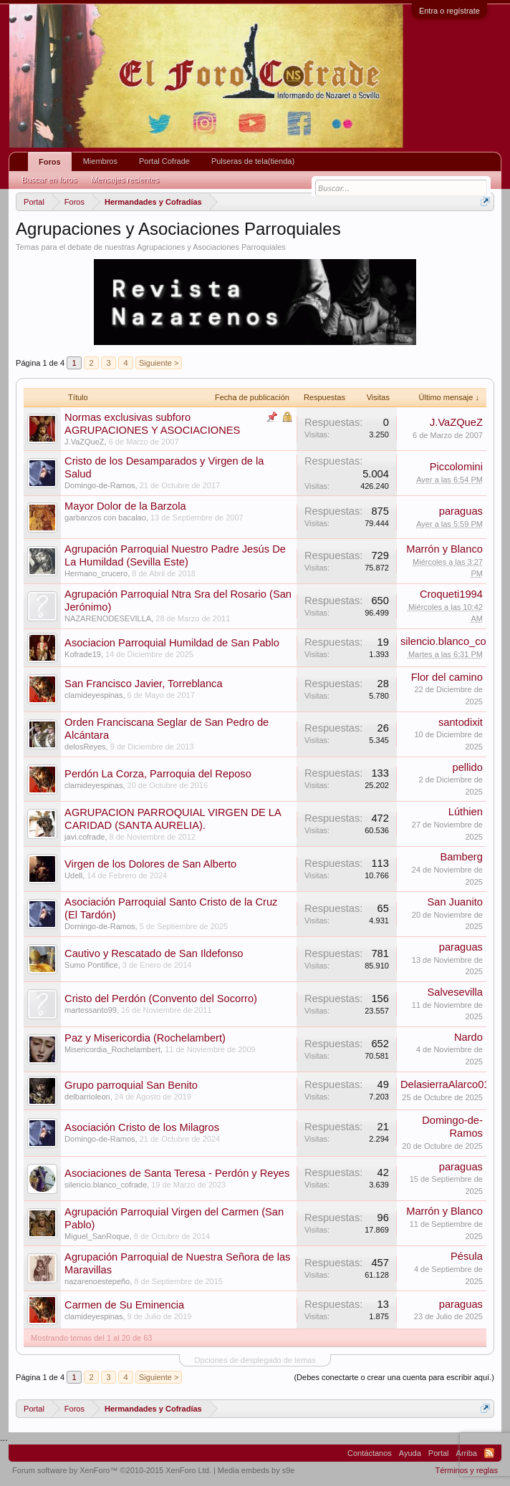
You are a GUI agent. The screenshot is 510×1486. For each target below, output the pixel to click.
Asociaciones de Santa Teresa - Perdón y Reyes (176, 1173)
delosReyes (84, 746)
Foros (50, 161)
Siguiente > (158, 363)
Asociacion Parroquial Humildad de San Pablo (171, 643)
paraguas (461, 511)
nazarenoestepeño (97, 1281)
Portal (438, 1453)
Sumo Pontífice (91, 965)
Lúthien (465, 811)
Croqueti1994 (451, 594)
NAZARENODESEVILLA (107, 618)
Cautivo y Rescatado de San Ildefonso (153, 953)
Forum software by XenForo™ (111, 1470)
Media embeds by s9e (256, 1470)
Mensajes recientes (125, 179)
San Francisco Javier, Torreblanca (143, 683)
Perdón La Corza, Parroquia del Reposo (157, 774)
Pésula (467, 1256)
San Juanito (454, 902)
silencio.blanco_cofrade (105, 1184)
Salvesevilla (455, 992)
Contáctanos (369, 1453)
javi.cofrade (84, 836)
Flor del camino (447, 677)
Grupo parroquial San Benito (131, 1085)
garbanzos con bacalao (105, 517)
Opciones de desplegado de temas (255, 1360)
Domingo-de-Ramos (99, 485)
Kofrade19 (82, 654)
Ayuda (410, 1453)
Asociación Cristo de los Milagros (141, 1127)
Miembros (100, 161)
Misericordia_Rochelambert (112, 1049)
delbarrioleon (87, 1096)
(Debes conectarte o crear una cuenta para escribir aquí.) (394, 1377)
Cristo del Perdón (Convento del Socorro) (160, 998)
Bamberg (461, 857)
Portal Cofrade (164, 161)
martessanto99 (90, 1010)
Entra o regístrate (449, 10)
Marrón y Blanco (444, 549)
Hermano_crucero (96, 573)
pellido (468, 767)
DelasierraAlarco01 (445, 1084)
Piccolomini (456, 466)
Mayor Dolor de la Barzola (125, 506)
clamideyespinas (93, 695)
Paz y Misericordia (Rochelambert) (145, 1038)
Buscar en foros (49, 179)
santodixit (460, 722)
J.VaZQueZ (84, 441)
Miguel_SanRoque (97, 1236)
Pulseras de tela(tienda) (252, 161)
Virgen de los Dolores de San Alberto (150, 864)
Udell (73, 875)
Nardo (468, 1037)
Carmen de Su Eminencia (124, 1305)
